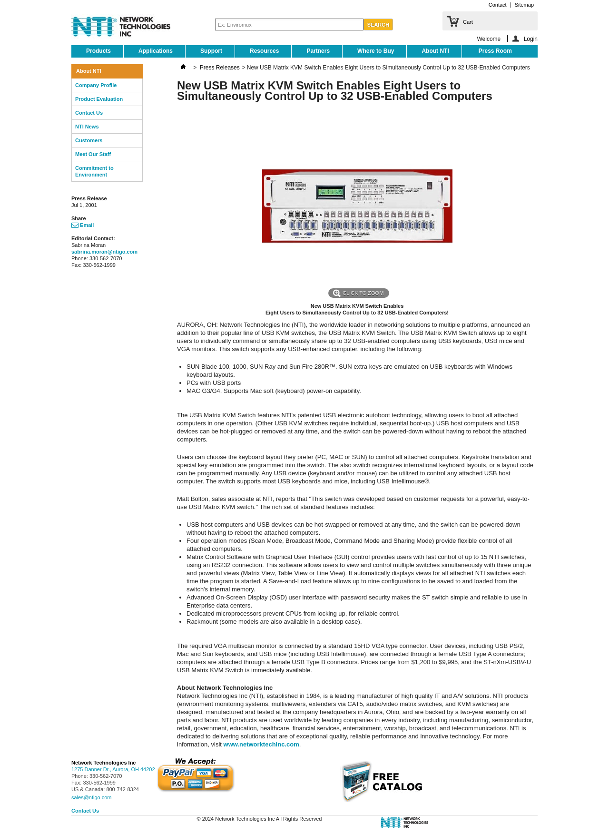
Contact (498, 5)
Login (531, 39)
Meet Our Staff (93, 154)
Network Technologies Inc (103, 762)
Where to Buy (375, 51)
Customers (88, 140)
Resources (264, 51)
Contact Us (89, 113)
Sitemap (524, 5)
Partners (318, 51)
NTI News (87, 126)
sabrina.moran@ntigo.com (104, 252)
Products (98, 51)
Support (211, 51)
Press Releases (220, 67)
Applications (155, 51)
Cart (468, 22)
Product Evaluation (99, 99)
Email (82, 225)
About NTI (435, 51)
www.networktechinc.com (261, 744)
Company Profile (96, 85)
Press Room (495, 51)
